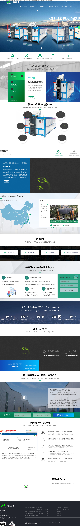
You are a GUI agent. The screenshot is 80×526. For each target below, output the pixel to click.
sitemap (35, 523)
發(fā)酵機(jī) (45, 6)
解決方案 (32, 6)
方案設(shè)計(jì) (59, 511)
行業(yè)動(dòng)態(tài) (66, 510)
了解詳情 (31, 97)
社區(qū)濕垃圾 (38, 511)
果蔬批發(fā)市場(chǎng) (44, 215)
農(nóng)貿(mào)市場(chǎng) (39, 514)
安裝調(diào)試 (59, 515)
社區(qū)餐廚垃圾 (44, 206)
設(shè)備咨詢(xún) (59, 508)
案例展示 (25, 6)
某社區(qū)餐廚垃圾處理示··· (29, 513)
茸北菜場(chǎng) (44, 217)
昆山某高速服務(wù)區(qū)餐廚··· (30, 515)
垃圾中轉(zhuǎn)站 (44, 211)
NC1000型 (46, 513)
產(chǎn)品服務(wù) (40, 8)
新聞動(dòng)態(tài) (58, 8)
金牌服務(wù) (51, 6)
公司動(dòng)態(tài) (66, 507)
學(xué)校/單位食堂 (39, 507)
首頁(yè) (21, 6)
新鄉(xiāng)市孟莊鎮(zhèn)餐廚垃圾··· (30, 508)
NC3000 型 (47, 509)
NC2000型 (46, 511)
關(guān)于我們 (64, 6)
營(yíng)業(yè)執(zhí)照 (29, 523)
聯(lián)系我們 (70, 6)
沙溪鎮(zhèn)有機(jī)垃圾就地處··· (30, 511)
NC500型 (46, 515)
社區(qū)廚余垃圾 (44, 208)
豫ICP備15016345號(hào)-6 (65, 522)
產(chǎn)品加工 (59, 513)
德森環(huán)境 (57, 522)
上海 (41, 204)
